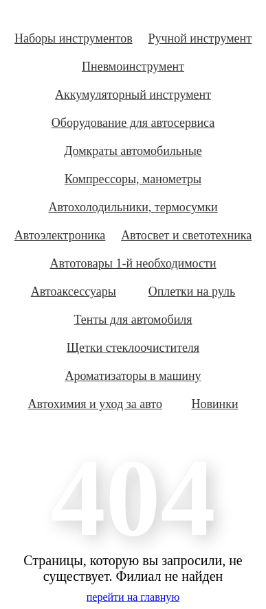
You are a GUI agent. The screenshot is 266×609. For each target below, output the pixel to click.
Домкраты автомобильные (132, 151)
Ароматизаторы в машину (133, 376)
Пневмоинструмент (133, 66)
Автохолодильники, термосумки (132, 207)
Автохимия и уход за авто (94, 404)
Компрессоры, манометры (133, 179)
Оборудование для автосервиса (133, 123)
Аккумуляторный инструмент (133, 95)
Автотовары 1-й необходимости (132, 263)
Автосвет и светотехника (186, 235)
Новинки (214, 404)
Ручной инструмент (200, 38)
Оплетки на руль (192, 291)
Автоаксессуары (73, 291)
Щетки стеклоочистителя (133, 348)
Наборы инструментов (73, 38)
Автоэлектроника (60, 235)
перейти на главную (133, 597)
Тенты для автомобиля (133, 319)
